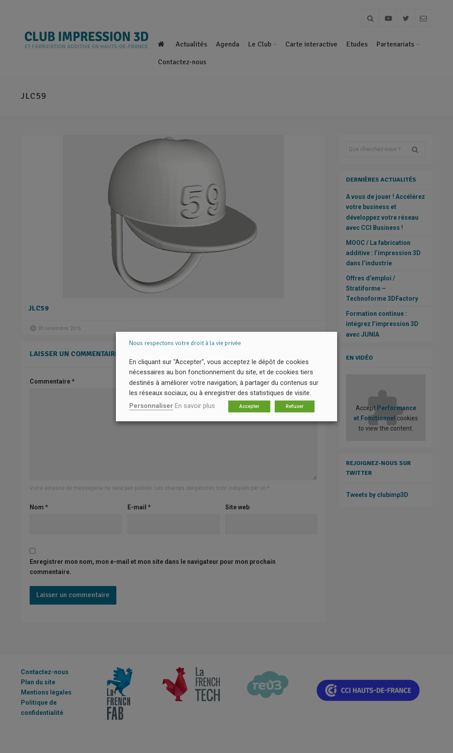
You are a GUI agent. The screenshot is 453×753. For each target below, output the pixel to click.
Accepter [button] (249, 406)
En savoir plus (195, 406)
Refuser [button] (294, 406)
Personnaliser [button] (151, 406)
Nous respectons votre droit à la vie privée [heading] (185, 343)
